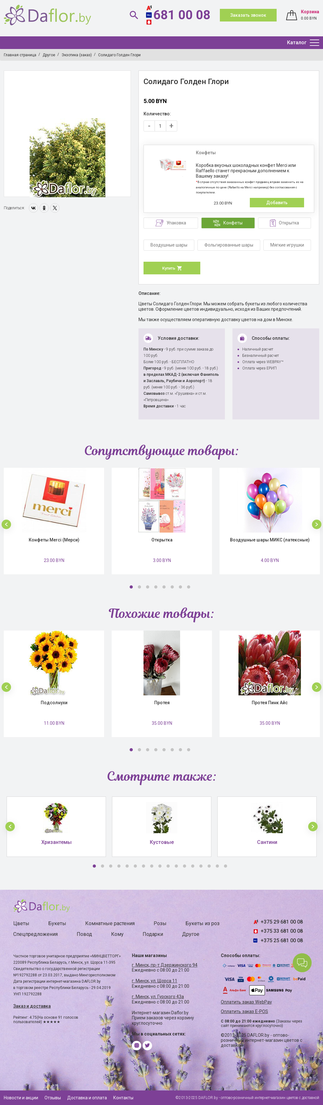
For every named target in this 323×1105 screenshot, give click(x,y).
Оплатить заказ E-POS (244, 1011)
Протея (162, 702)
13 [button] (192, 866)
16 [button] (217, 866)
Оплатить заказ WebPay (246, 1002)
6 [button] (172, 587)
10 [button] (168, 866)
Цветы (21, 923)
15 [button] (209, 866)
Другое (190, 934)
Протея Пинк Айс (270, 702)
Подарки (153, 934)
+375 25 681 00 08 (282, 940)
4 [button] (155, 587)
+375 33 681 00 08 (282, 931)
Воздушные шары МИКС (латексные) (270, 539)
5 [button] (164, 587)
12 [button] (184, 866)
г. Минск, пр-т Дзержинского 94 (164, 965)
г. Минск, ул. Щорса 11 (154, 980)
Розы (160, 923)
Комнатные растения (110, 923)
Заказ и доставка (32, 1006)
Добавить (277, 202)
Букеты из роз (202, 923)
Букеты (57, 923)
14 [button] (201, 866)
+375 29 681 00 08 (282, 922)
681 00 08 (181, 15)
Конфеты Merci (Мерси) (54, 539)
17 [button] (225, 866)
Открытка (162, 539)
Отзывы (52, 1097)
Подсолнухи (54, 702)
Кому (117, 934)
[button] (6, 524)
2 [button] (139, 587)
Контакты (123, 1097)
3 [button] (147, 587)
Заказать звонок (248, 15)
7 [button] (180, 587)
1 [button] (131, 587)
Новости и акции (21, 1097)
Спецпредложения (35, 934)
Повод (84, 934)
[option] (67, 134)
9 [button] (160, 866)
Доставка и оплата (87, 1097)
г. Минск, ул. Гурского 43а (158, 996)
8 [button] (188, 587)
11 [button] (176, 866)
